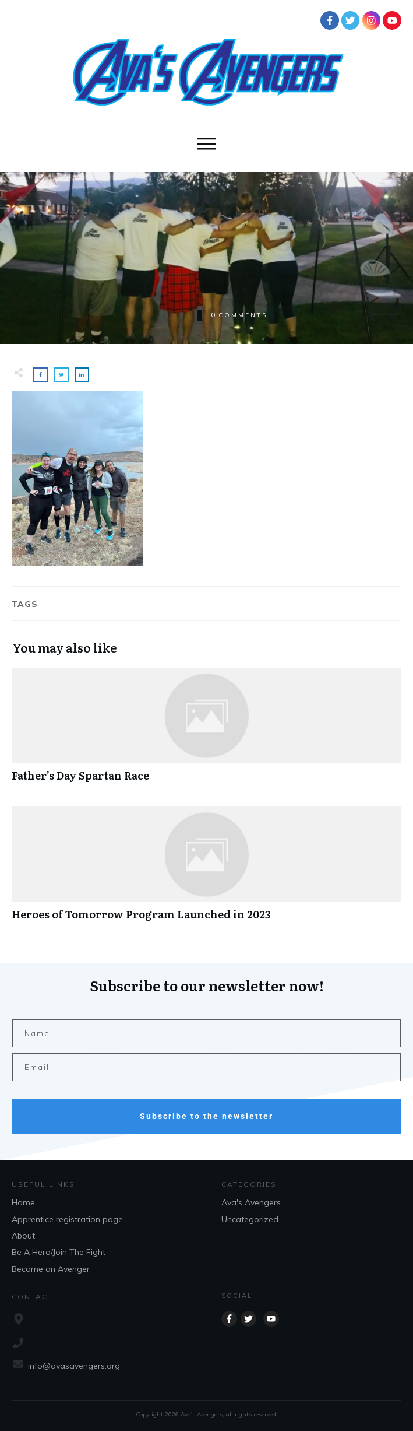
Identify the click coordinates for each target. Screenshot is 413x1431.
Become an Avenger (51, 1269)
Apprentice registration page (67, 1219)
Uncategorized (249, 1219)
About (23, 1235)
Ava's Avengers (251, 1202)
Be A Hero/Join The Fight (58, 1252)
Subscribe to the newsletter (206, 1116)
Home (23, 1202)
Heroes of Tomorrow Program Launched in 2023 (206, 869)
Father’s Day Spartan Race (206, 731)
